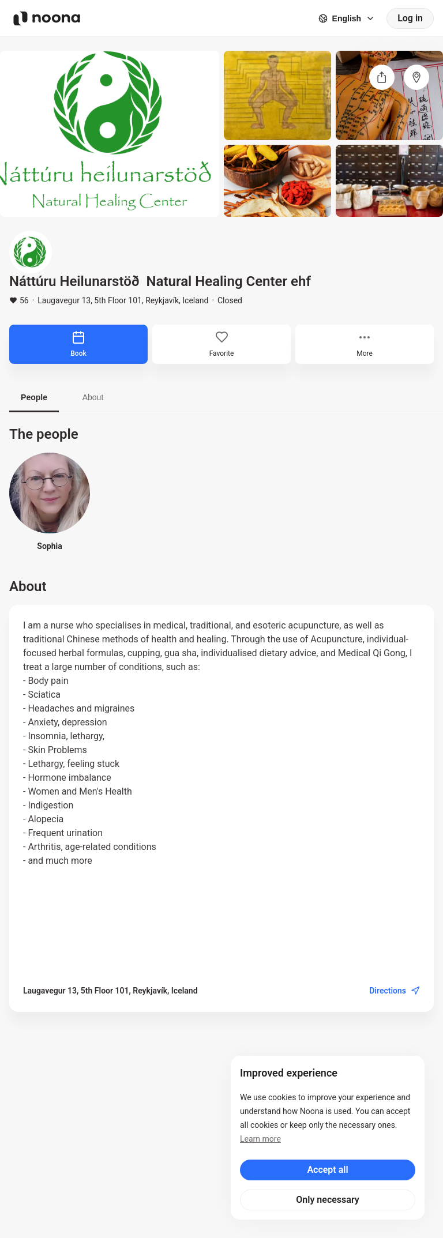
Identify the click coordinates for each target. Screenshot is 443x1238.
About (93, 397)
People (34, 397)
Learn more (260, 1138)
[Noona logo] (46, 18)
